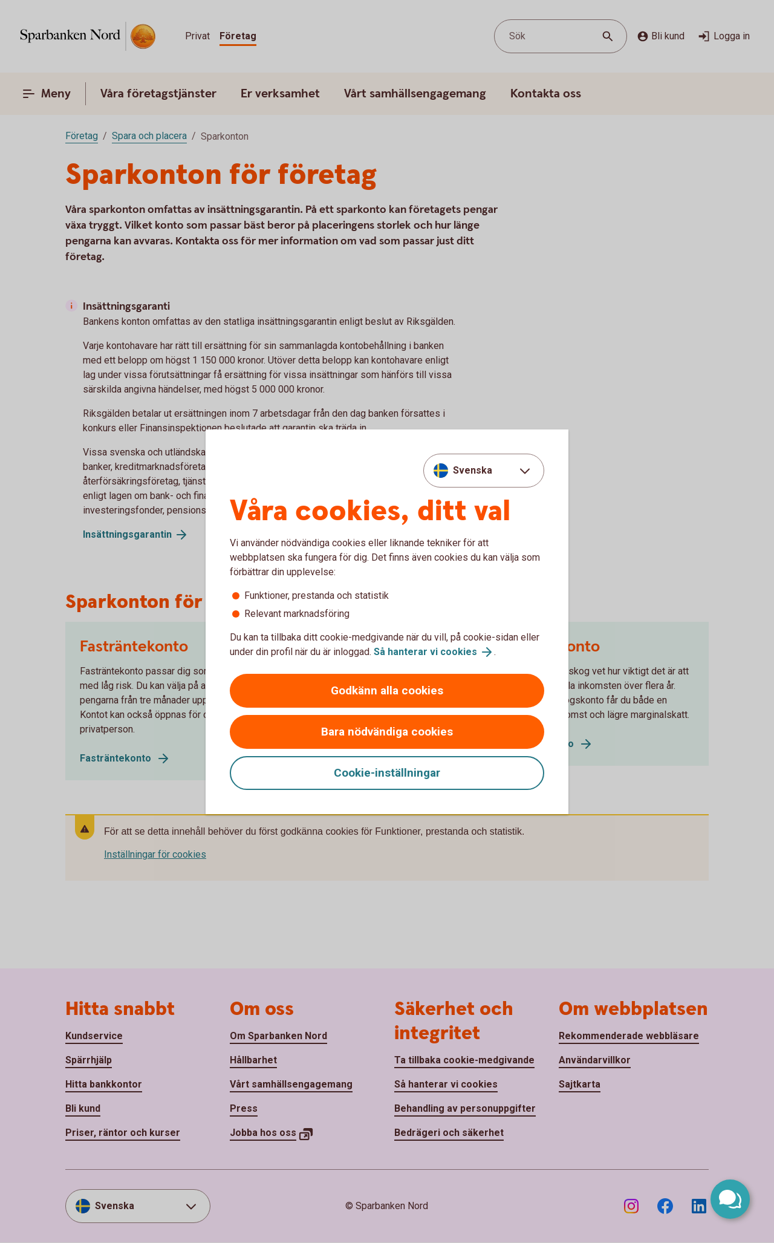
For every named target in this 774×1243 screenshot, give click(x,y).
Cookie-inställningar (387, 773)
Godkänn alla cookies (387, 690)
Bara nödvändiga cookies (387, 732)
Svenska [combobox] (472, 470)
